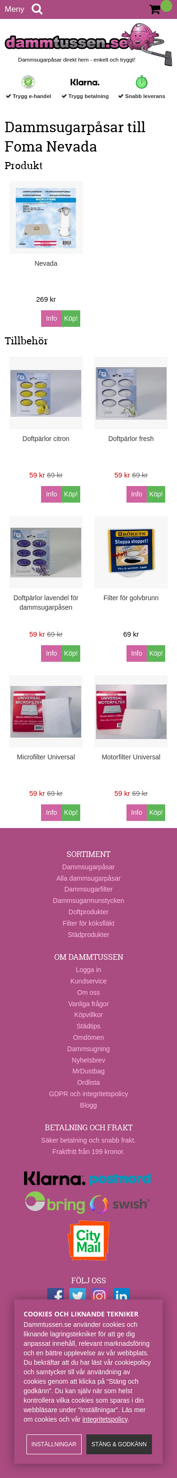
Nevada (45, 263)
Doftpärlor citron (46, 438)
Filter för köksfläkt (89, 923)
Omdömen (88, 1037)
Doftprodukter (88, 912)
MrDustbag (88, 1071)
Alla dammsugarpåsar (88, 878)
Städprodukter (89, 934)
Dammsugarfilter (88, 889)
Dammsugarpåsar (88, 867)
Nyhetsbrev (88, 1060)
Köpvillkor (88, 1014)
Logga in (88, 969)
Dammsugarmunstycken (88, 900)
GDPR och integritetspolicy (88, 1094)
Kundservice (88, 981)
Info (51, 318)
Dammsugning (88, 1049)
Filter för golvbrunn (131, 598)
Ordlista (88, 1082)
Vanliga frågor (88, 1004)
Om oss (88, 992)
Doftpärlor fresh (130, 438)
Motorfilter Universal (130, 757)
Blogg (88, 1105)
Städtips (88, 1026)
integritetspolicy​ (105, 1419)
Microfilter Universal (46, 757)
